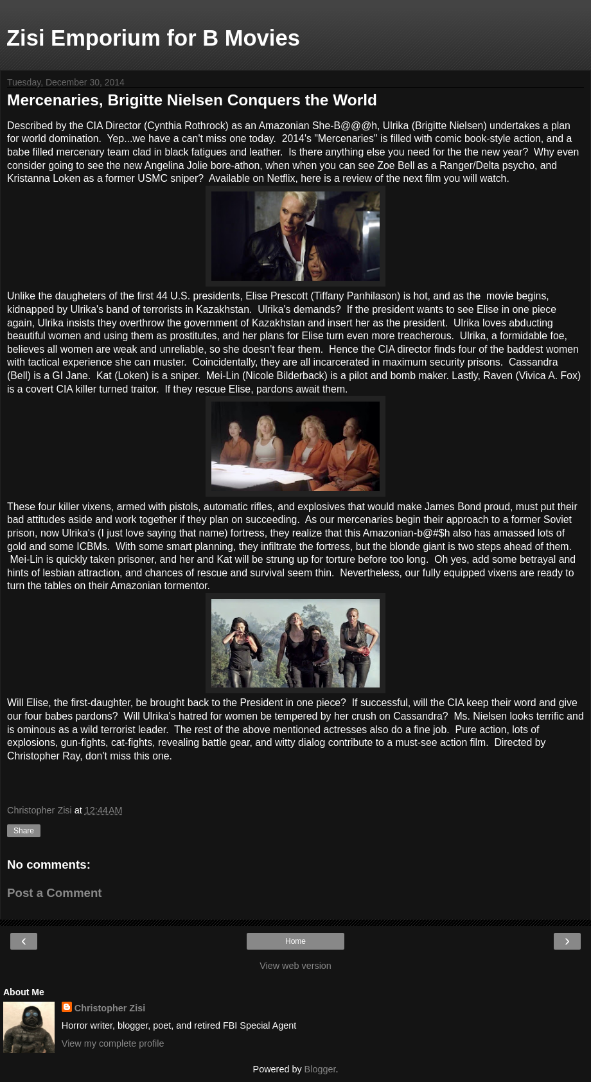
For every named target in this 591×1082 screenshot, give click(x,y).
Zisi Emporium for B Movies (153, 38)
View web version (295, 966)
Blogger (320, 1069)
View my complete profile (113, 1043)
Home (295, 941)
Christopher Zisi (110, 1008)
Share (23, 830)
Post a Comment (54, 893)
